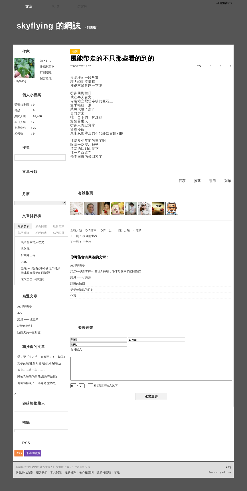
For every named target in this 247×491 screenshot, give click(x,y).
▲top (228, 466)
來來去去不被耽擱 (32, 279)
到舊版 (91, 27)
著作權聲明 (86, 472)
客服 (117, 472)
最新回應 (41, 226)
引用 (212, 181)
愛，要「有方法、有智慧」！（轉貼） (42, 356)
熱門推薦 (59, 233)
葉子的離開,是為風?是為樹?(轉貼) (39, 363)
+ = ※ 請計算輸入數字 (94, 385)
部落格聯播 (33, 453)
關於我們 (41, 472)
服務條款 (70, 472)
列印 (227, 181)
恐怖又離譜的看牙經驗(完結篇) (37, 376)
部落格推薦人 (33, 403)
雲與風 (25, 248)
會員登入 (76, 349)
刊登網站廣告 (24, 472)
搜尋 (62, 157)
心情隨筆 (90, 230)
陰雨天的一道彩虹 (28, 332)
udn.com (226, 472)
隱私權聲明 (104, 472)
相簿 (55, 6)
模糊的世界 (90, 236)
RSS (19, 453)
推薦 (197, 181)
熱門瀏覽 (23, 233)
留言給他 (46, 78)
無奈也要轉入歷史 (32, 242)
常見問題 (56, 472)
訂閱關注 (46, 72)
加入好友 (46, 61)
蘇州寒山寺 (77, 265)
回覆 (182, 181)
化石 (73, 295)
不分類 (137, 230)
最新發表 (23, 226)
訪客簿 (82, 6)
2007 (24, 262)
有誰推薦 (85, 193)
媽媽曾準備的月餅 (81, 289)
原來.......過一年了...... (31, 370)
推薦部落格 (47, 66)
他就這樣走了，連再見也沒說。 (37, 383)
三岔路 (87, 241)
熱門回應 (41, 233)
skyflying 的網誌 (49, 25)
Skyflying (20, 81)
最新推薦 (59, 226)
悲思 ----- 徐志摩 (80, 277)
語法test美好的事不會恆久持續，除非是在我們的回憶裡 (105, 271)
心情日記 (105, 230)
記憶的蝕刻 (77, 283)
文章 (28, 6)
